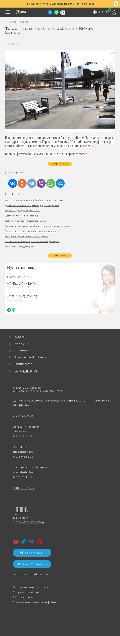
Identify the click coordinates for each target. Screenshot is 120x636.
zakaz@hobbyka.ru (23, 405)
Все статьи (60, 255)
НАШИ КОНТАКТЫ (24, 487)
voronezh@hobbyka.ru (25, 472)
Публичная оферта (23, 597)
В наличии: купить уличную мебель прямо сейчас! (60, 3)
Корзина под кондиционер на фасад (22, 210)
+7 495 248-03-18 (23, 416)
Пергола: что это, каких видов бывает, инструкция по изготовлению (37, 226)
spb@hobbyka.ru (22, 431)
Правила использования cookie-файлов (34, 602)
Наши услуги (23, 343)
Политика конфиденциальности (30, 587)
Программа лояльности (26, 592)
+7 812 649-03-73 (22, 436)
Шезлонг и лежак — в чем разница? (22, 215)
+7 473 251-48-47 (22, 477)
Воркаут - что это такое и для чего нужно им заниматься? (32, 231)
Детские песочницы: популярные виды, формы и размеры (32, 205)
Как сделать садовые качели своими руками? (26, 236)
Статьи (12, 194)
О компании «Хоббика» (30, 357)
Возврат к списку (60, 163)
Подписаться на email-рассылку (30, 574)
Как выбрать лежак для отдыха (19, 246)
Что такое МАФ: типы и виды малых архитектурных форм (32, 241)
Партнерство (23, 364)
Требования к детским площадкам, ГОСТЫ (25, 221)
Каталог (20, 336)
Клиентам (21, 350)
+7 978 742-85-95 (23, 456)
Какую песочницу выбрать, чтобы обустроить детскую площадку (36, 200)
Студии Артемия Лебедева (29, 522)
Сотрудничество (26, 370)
